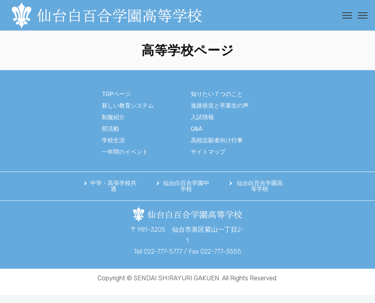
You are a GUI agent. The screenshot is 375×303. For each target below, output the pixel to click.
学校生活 (113, 140)
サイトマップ (208, 151)
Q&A (196, 128)
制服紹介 (113, 117)
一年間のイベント (125, 151)
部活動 (110, 128)
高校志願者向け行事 (217, 140)
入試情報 (202, 117)
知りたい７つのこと (217, 94)
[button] (111, 186)
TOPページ (116, 94)
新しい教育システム (128, 105)
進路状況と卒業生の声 (220, 105)
